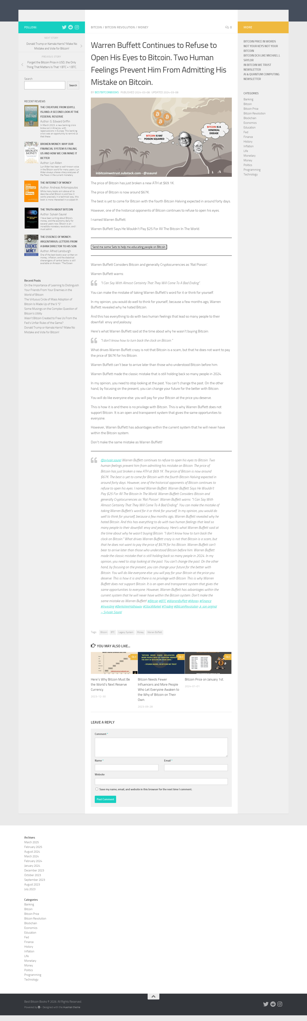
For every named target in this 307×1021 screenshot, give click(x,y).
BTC (113, 638)
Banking (248, 105)
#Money (196, 607)
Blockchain (250, 124)
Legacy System (125, 638)
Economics (250, 128)
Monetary (250, 161)
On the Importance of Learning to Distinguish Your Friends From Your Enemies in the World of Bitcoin (51, 295)
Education (250, 133)
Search (28, 84)
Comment (101, 739)
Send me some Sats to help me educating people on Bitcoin (131, 253)
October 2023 (32, 880)
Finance (248, 143)
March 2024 (31, 862)
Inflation (249, 152)
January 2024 (32, 871)
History (248, 147)
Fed (246, 138)
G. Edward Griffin (60, 127)
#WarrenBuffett (179, 607)
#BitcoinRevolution (193, 612)
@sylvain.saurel (112, 466)
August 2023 (32, 890)
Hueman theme (71, 1012)
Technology (251, 180)
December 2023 (34, 876)
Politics (248, 171)
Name (99, 766)
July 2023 (29, 894)
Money (143, 33)
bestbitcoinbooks (107, 98)
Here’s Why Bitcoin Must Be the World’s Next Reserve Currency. (110, 690)
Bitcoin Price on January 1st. (204, 685)
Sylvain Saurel (58, 220)
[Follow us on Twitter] (64, 33)
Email (168, 766)
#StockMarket (156, 612)
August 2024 (32, 857)
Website (100, 780)
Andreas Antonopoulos (64, 193)
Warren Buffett (154, 638)
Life (246, 157)
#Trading (173, 612)
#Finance (209, 607)
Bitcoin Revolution (120, 33)
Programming (252, 175)
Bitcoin (96, 33)
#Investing (108, 612)
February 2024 (33, 866)
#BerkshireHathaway (130, 612)
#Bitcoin (153, 607)
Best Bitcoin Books (56, 13)
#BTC (163, 607)
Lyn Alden (56, 169)
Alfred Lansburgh (60, 257)
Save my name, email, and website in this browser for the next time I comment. (145, 795)
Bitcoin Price (251, 114)
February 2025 (33, 852)
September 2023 (34, 885)
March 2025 (31, 847)
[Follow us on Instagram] (76, 33)
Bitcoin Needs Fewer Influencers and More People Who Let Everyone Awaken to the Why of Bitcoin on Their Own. (158, 695)
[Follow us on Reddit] (70, 33)
